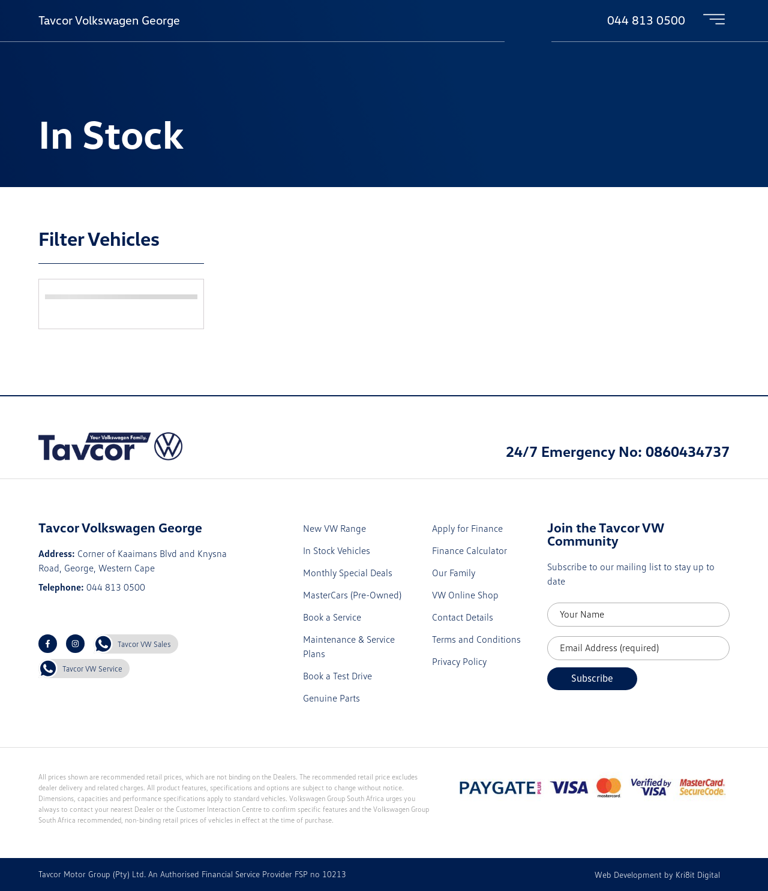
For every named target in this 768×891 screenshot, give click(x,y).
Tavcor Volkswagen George (109, 20)
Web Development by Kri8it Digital (657, 874)
